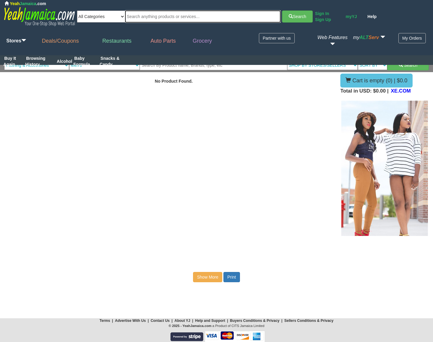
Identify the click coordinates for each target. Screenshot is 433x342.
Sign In (322, 13)
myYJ (351, 16)
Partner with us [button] (277, 38)
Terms (105, 321)
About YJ (182, 321)
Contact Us (160, 321)
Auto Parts (163, 41)
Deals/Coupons (60, 41)
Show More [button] (207, 277)
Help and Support (210, 321)
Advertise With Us (130, 321)
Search (297, 16)
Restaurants (116, 41)
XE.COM (401, 91)
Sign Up (323, 19)
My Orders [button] (412, 38)
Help (371, 16)
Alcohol (64, 61)
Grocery (202, 41)
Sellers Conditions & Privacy (308, 321)
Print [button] (231, 277)
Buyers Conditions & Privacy (255, 321)
